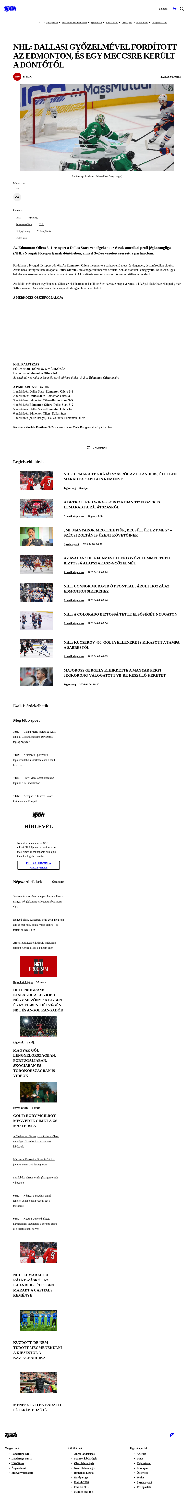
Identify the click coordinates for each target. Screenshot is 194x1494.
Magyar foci (12, 1448)
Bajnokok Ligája (23, 982)
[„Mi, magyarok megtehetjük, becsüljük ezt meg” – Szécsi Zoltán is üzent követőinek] (36, 544)
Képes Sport (112, 22)
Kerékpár (142, 1468)
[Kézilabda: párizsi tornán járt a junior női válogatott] (38, 1180)
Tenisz (140, 1477)
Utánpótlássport (159, 22)
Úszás (140, 1458)
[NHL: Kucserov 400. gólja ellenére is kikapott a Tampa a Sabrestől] (36, 657)
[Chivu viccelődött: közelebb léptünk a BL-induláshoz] (38, 780)
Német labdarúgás (84, 1468)
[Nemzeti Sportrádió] (174, 8)
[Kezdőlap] (10, 9)
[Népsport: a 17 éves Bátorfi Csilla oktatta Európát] (38, 798)
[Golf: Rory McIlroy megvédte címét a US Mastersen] (38, 1101)
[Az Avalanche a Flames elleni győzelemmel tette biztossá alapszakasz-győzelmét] (36, 573)
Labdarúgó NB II (21, 1458)
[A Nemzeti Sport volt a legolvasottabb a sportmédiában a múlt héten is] (38, 760)
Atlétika (141, 1453)
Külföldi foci (74, 1448)
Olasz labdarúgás (84, 1463)
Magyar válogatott (22, 1472)
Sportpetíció (52, 22)
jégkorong (33, 217)
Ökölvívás (142, 1472)
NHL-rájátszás (44, 231)
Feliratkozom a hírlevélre (38, 865)
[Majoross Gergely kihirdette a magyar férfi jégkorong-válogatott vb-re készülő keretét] (36, 685)
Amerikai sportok (74, 516)
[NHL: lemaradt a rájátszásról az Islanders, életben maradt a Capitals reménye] (36, 488)
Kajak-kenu (144, 1463)
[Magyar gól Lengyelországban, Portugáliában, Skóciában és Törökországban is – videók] (38, 1036)
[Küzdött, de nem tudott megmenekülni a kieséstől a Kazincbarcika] (38, 1329)
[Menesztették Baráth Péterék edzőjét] (38, 1392)
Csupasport (127, 22)
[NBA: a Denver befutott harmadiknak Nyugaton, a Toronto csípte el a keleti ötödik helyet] (38, 1224)
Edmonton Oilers (24, 224)
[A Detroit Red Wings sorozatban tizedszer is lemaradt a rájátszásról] (36, 516)
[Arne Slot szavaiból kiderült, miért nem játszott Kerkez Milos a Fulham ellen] (38, 945)
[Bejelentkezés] (163, 9)
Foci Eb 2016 (81, 1487)
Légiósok (18, 1042)
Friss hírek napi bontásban (74, 22)
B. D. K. (27, 76)
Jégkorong (70, 488)
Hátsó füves (142, 22)
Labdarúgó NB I (21, 1453)
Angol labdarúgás (84, 1453)
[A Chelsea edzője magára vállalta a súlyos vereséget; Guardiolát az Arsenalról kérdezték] (38, 1142)
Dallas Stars (21, 238)
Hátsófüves (17, 1463)
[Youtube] (187, 1435)
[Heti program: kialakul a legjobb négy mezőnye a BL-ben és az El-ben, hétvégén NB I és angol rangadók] (38, 976)
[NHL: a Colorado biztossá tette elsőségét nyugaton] (36, 629)
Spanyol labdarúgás (85, 1458)
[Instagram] (172, 1435)
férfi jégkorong (23, 231)
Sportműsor (96, 22)
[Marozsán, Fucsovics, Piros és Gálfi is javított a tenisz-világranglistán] (38, 1162)
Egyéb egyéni (71, 544)
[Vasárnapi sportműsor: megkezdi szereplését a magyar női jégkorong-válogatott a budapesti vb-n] (38, 902)
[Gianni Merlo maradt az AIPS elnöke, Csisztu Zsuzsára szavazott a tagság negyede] (38, 737)
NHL (41, 224)
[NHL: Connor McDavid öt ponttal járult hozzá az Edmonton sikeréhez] (36, 601)
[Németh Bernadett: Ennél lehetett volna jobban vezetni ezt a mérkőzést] (38, 1201)
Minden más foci (83, 1491)
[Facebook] (180, 1435)
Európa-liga (81, 1477)
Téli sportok (144, 1487)
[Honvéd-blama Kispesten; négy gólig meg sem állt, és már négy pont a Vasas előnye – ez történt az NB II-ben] (38, 925)
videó (18, 217)
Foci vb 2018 (81, 1482)
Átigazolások (18, 1468)
